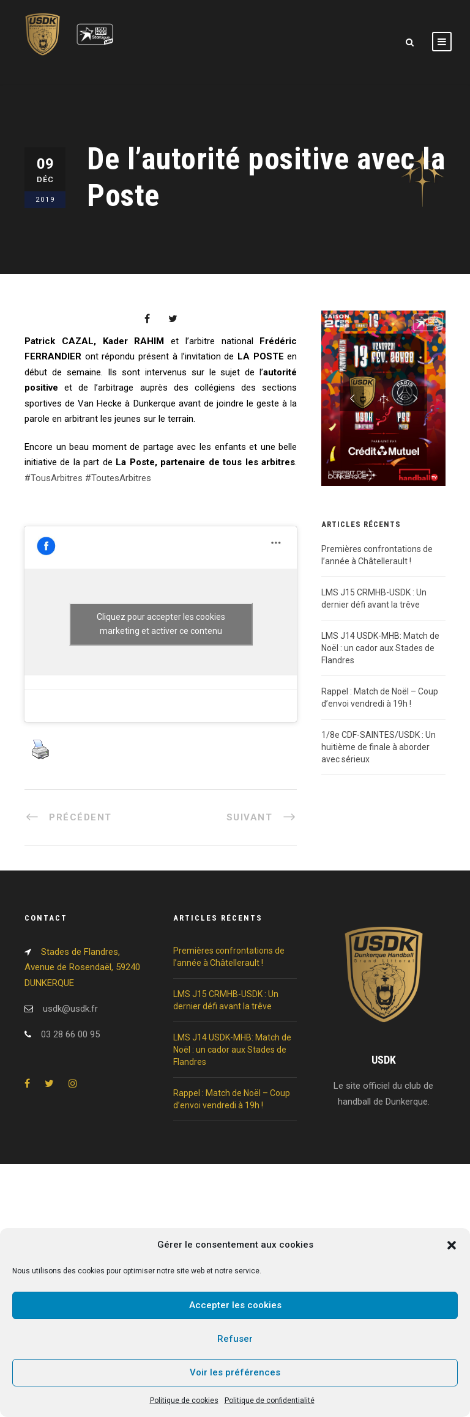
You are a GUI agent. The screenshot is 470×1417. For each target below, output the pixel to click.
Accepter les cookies (235, 1305)
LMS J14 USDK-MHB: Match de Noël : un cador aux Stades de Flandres (380, 648)
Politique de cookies (184, 1400)
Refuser (235, 1338)
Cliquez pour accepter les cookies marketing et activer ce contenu (161, 624)
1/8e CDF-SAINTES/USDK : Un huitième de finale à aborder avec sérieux (378, 747)
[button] (452, 1245)
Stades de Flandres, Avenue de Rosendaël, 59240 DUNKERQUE (82, 967)
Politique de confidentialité (270, 1400)
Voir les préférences (235, 1372)
